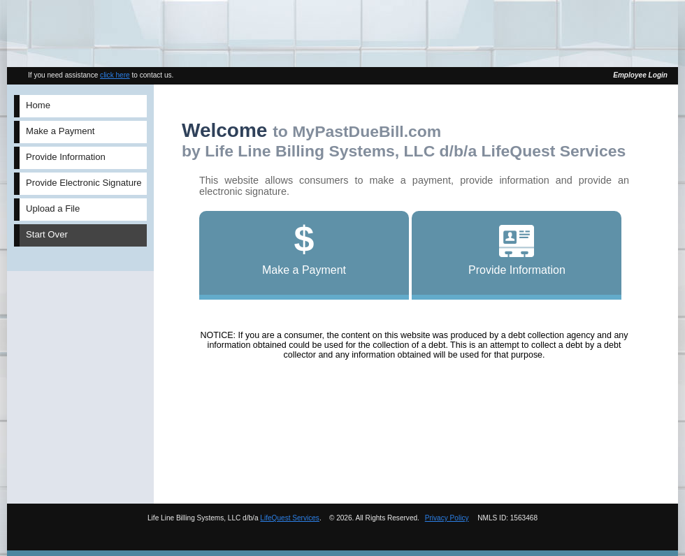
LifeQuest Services (289, 518)
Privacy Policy (447, 518)
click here (115, 75)
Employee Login (640, 75)
